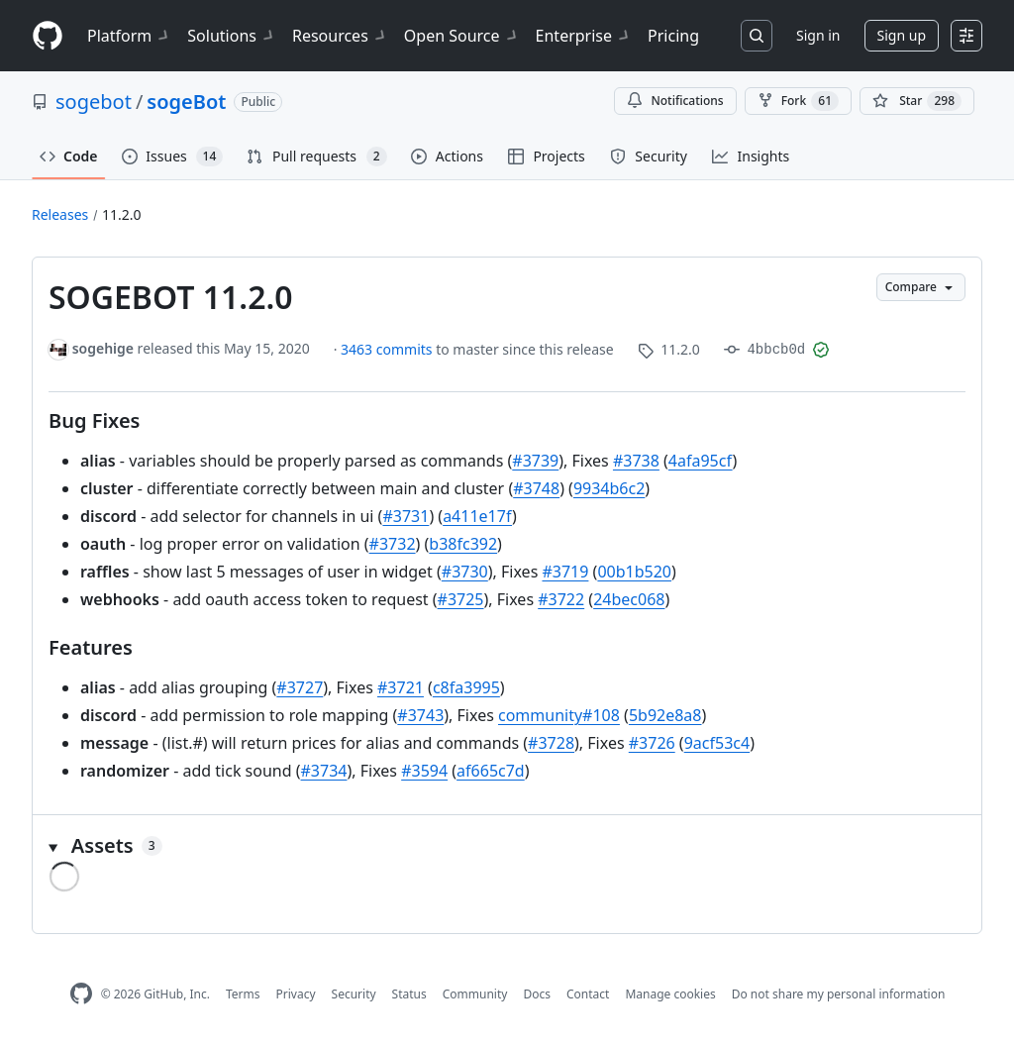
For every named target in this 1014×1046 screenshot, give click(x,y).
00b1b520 (634, 571)
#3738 (636, 460)
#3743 (420, 715)
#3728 (551, 743)
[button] (507, 846)
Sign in (818, 35)
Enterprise (584, 36)
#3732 (392, 544)
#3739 (535, 460)
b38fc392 (463, 544)
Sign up (901, 35)
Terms (243, 994)
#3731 (405, 516)
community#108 (559, 715)
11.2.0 (122, 214)
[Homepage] (47, 36)
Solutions (231, 36)
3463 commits (388, 349)
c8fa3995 (466, 687)
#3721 (400, 687)
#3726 (652, 743)
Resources (340, 36)
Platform (129, 36)
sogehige (103, 348)
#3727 (299, 687)
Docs (537, 994)
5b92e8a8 (665, 715)
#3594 (424, 771)
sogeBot (186, 101)
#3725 (461, 599)
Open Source (462, 36)
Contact (587, 994)
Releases (60, 214)
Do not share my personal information (839, 994)
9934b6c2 (609, 488)
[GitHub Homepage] (81, 994)
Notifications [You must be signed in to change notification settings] (675, 100)
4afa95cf (700, 460)
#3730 (465, 571)
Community (475, 994)
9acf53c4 (717, 743)
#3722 (561, 599)
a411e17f (477, 516)
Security (354, 994)
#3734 (324, 771)
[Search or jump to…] (756, 36)
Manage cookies (670, 994)
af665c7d (490, 771)
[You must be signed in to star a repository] (917, 101)
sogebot (93, 101)
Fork (798, 101)
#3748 (536, 488)
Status (409, 994)
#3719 (565, 571)
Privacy (296, 994)
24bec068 (628, 599)
